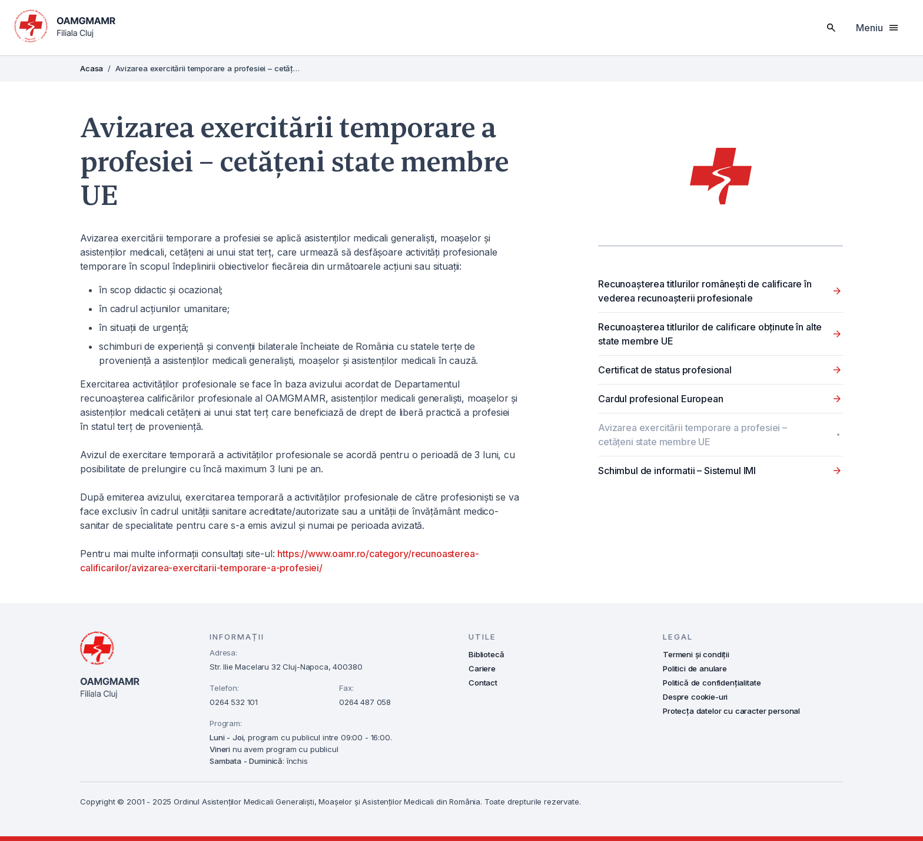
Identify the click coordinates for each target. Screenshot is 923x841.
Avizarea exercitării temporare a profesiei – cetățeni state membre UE (692, 435)
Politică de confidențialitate (712, 682)
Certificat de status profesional (665, 370)
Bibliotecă (486, 654)
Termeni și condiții (696, 654)
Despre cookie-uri (695, 696)
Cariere (482, 668)
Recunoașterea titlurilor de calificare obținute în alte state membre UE (710, 334)
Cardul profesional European (660, 399)
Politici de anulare (695, 668)
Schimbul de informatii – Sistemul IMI (677, 470)
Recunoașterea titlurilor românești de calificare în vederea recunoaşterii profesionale (705, 291)
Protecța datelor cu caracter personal (731, 711)
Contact (483, 682)
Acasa (91, 68)
